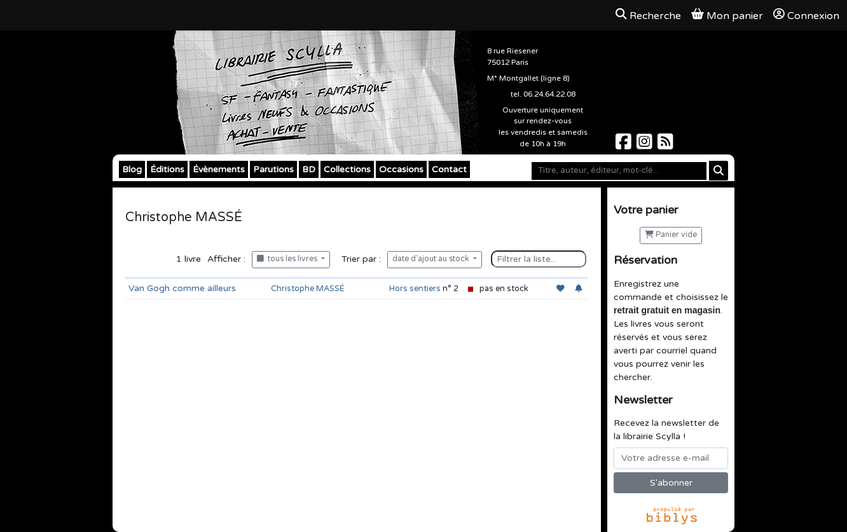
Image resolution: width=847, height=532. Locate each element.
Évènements (219, 169)
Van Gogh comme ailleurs (182, 288)
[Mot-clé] (619, 171)
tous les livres (288, 259)
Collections (347, 169)
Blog (132, 169)
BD (308, 169)
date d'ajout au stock (431, 259)
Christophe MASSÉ (308, 288)
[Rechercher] (718, 171)
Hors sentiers (415, 288)
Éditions (167, 169)
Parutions (273, 169)
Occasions (401, 169)
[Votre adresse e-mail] (671, 458)
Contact (449, 169)
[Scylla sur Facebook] (624, 145)
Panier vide (671, 235)
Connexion (806, 15)
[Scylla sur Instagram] (645, 145)
